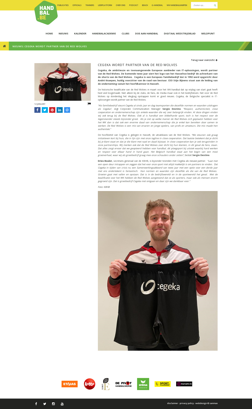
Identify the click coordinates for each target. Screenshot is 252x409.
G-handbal (157, 5)
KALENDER (80, 33)
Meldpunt (208, 33)
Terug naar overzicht (204, 60)
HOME (49, 33)
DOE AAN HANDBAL (146, 33)
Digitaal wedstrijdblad (180, 33)
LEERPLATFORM (105, 5)
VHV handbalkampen (177, 5)
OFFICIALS (76, 5)
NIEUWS (63, 33)
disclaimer (172, 403)
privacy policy (187, 403)
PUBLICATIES (63, 5)
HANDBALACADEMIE (104, 33)
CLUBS (125, 33)
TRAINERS (89, 5)
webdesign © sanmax (206, 403)
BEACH (145, 5)
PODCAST (133, 5)
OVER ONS (120, 5)
